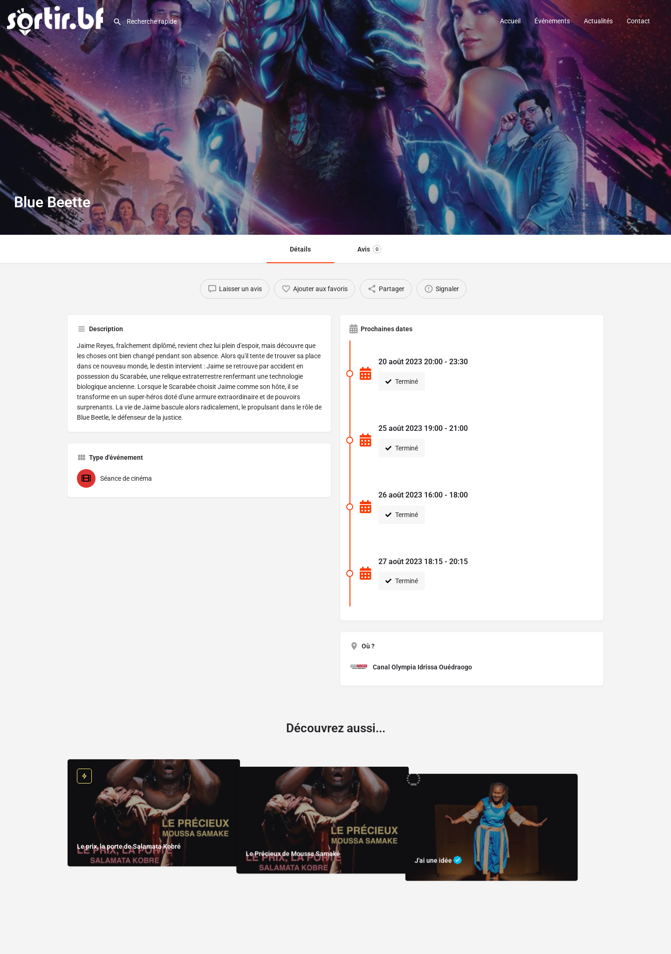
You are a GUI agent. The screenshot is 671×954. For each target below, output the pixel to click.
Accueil (510, 21)
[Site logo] (56, 20)
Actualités (598, 21)
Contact (638, 21)
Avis (369, 249)
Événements (552, 21)
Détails (300, 249)
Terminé (401, 381)
